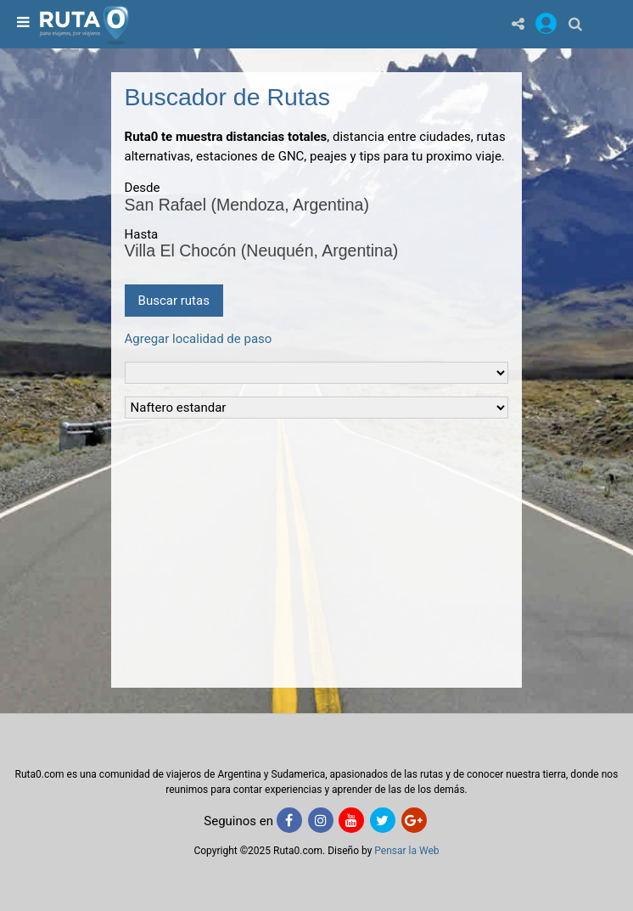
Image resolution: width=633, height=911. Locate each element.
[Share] (518, 23)
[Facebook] (289, 820)
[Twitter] (382, 820)
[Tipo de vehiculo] (317, 373)
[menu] (21, 23)
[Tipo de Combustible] (317, 407)
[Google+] (414, 820)
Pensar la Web (406, 851)
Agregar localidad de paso (198, 338)
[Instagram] (320, 820)
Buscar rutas (174, 300)
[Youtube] (351, 820)
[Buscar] (575, 23)
